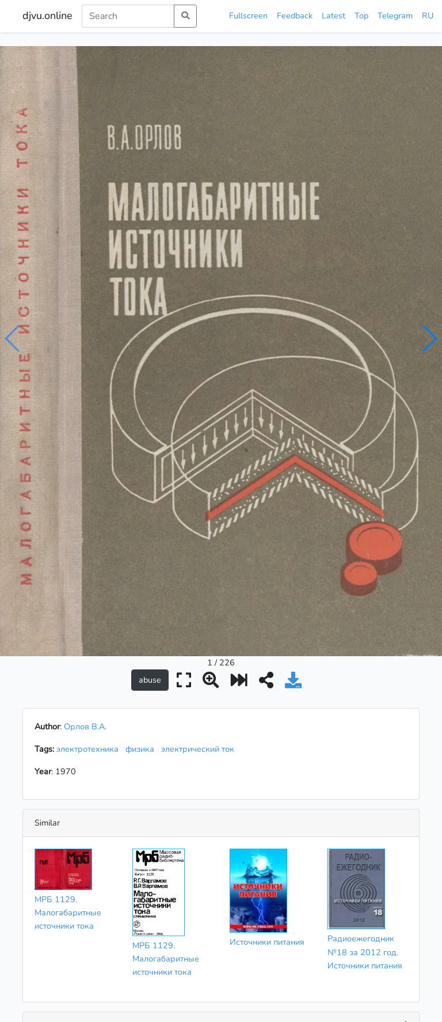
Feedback (295, 15)
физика (142, 540)
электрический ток (200, 540)
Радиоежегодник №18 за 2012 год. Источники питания (364, 743)
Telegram (395, 15)
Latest (333, 15)
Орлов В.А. (85, 518)
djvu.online (47, 15)
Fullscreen (248, 15)
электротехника (89, 540)
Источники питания (267, 733)
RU (427, 15)
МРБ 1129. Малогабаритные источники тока (68, 704)
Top (361, 15)
